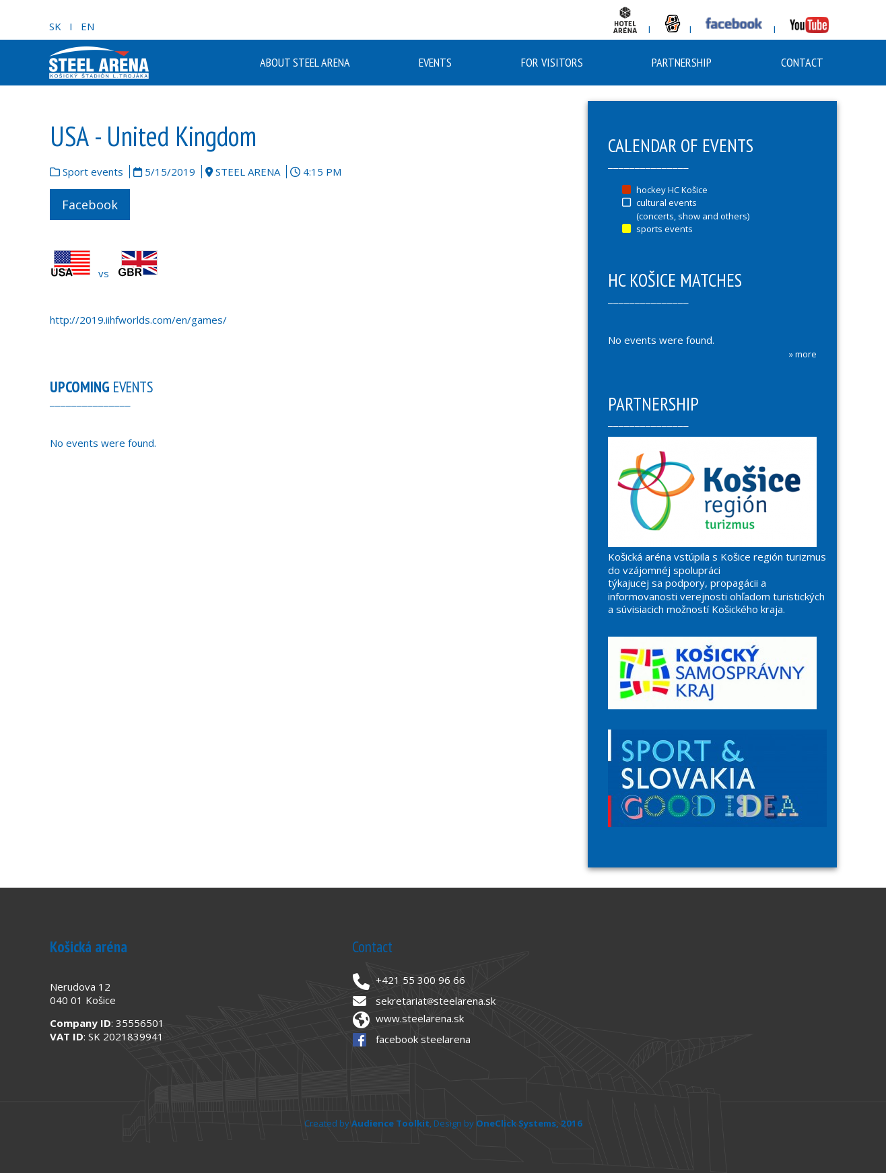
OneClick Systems (516, 1123)
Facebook (90, 205)
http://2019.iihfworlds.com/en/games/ (138, 319)
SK (55, 26)
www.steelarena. (415, 1018)
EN (87, 26)
